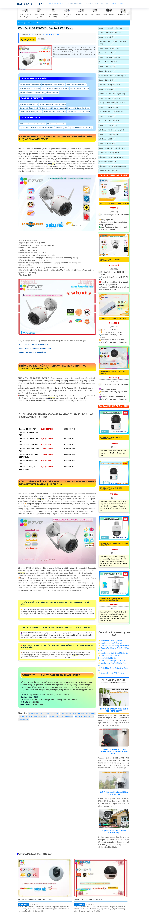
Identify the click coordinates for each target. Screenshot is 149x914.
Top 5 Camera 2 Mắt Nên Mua (77, 85)
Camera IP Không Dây (54, 23)
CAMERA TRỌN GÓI (75, 4)
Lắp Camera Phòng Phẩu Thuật (109, 85)
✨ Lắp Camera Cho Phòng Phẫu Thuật (113, 648)
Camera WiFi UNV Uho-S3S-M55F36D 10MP (111, 440)
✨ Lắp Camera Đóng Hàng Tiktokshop (113, 663)
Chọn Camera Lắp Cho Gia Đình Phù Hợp (113, 834)
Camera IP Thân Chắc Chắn (108, 62)
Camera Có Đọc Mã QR (107, 67)
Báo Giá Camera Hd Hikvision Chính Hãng (33, 717)
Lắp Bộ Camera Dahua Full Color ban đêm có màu (37, 128)
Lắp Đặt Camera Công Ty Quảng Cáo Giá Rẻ (43, 714)
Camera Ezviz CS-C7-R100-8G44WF (88, 901)
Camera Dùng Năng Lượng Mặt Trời (111, 58)
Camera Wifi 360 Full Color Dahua (79, 112)
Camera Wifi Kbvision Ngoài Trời (31, 112)
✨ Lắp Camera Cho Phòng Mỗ (110, 645)
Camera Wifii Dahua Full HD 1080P (55, 112)
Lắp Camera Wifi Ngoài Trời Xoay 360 (111, 158)
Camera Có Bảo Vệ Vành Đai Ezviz (110, 33)
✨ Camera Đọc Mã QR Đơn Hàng (111, 675)
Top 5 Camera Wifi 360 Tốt (29, 105)
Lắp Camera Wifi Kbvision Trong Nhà (111, 130)
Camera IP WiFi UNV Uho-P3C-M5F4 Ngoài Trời (114, 546)
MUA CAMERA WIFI (91, 4)
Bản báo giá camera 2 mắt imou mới (32, 92)
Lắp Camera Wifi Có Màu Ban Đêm (111, 112)
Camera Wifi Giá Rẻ (105, 117)
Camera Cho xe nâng (106, 71)
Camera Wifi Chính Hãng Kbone (79, 108)
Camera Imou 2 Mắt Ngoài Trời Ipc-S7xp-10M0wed (78, 714)
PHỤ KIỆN (104, 4)
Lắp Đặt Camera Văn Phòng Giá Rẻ (61, 717)
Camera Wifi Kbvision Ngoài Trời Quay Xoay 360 (36, 108)
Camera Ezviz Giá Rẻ (38, 23)
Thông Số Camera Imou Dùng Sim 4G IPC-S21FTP (114, 712)
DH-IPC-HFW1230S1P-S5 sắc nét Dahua (113, 374)
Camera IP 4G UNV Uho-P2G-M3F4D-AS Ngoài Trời (111, 601)
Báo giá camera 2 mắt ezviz (80, 89)
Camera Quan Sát (24, 23)
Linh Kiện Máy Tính (62, 128)
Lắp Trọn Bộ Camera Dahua (57, 125)
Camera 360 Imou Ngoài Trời (109, 153)
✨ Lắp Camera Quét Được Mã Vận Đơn (113, 655)
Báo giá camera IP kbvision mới (30, 85)
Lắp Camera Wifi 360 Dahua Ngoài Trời (53, 105)
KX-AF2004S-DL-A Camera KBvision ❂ (110, 262)
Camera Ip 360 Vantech (107, 144)
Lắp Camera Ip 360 (105, 140)
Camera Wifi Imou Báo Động (108, 126)
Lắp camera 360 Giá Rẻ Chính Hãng (82, 128)
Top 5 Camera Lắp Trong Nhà (30, 89)
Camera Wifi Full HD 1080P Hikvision (111, 121)
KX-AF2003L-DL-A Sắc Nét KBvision (110, 205)
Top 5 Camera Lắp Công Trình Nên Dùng (55, 89)
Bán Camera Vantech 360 (107, 162)
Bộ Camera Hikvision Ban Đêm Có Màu (33, 125)
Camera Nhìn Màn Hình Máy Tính (110, 99)
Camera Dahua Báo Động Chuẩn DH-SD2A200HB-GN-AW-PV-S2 (114, 754)
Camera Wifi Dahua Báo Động (109, 108)
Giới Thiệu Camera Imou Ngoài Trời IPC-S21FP (113, 795)
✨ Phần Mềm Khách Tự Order (110, 643)
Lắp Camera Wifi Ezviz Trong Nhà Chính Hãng (112, 43)
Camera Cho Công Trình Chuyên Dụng (112, 94)
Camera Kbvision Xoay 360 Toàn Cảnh (112, 149)
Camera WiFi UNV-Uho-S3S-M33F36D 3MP (111, 491)
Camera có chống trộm (107, 89)
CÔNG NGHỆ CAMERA (56, 4)
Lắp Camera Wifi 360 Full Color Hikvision (112, 167)
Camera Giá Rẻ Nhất (106, 80)
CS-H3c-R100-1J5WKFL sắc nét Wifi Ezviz (46, 28)
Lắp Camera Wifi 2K (60, 108)
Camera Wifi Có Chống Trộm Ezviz (110, 28)
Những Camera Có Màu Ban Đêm (54, 85)
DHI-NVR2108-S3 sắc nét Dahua (113, 321)
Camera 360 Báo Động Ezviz (108, 171)
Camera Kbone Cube (106, 53)
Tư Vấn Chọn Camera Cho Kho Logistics (112, 76)
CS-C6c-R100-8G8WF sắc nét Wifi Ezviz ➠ (35, 901)
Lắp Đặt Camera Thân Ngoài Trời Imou (112, 103)
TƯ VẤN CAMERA (118, 4)
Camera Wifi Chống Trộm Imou (109, 135)
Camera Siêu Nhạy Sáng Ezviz (109, 49)
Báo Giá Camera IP (52, 92)
